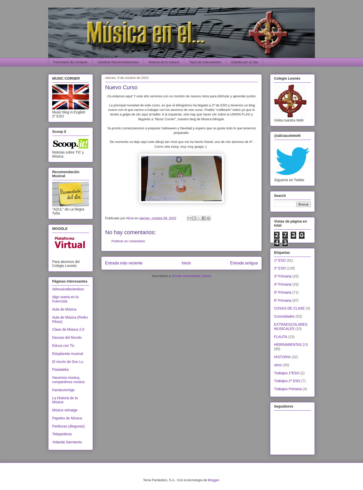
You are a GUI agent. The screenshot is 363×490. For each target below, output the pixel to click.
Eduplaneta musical (67, 354)
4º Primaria (282, 284)
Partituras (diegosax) (68, 426)
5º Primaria (282, 292)
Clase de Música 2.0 (68, 329)
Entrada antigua (244, 263)
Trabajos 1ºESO (286, 373)
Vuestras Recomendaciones (118, 62)
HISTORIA (282, 357)
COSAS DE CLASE (289, 308)
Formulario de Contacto (70, 62)
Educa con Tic (63, 346)
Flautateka (60, 370)
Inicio (186, 263)
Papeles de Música (67, 418)
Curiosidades (284, 316)
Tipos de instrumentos (205, 62)
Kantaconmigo (63, 390)
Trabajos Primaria (288, 389)
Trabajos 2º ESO (287, 381)
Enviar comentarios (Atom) (191, 276)
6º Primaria (282, 300)
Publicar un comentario (128, 241)
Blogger (213, 480)
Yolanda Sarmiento (67, 442)
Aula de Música (64, 309)
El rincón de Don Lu (67, 362)
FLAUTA (280, 337)
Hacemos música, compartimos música (68, 380)
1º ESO (280, 260)
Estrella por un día (244, 62)
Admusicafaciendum (68, 289)
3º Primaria (282, 276)
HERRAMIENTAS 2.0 (291, 345)
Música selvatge (64, 410)
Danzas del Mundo (67, 337)
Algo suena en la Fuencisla (65, 299)
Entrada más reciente (123, 263)
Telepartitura (62, 434)
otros (278, 365)
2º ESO (280, 268)
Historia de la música (163, 62)
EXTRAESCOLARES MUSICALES (290, 326)
